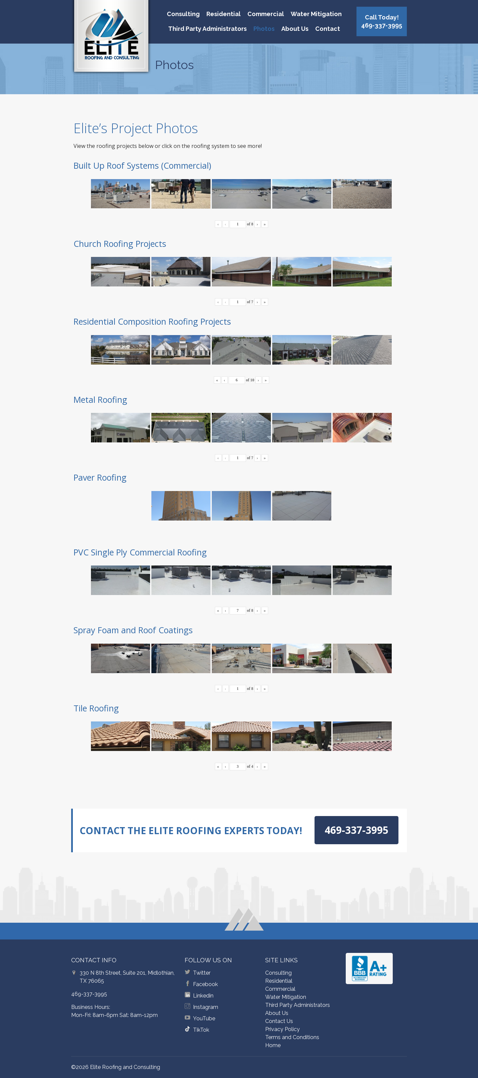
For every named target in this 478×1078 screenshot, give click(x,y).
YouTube (204, 1018)
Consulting (183, 13)
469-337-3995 (89, 994)
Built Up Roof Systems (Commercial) (142, 165)
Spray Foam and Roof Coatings (133, 630)
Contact (327, 28)
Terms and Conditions (292, 1037)
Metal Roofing (100, 399)
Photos (264, 28)
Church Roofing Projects (120, 243)
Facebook (205, 984)
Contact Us (279, 1021)
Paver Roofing (100, 477)
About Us (294, 28)
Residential (223, 13)
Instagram (205, 1007)
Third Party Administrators (207, 28)
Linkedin (203, 995)
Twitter (201, 973)
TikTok (201, 1030)
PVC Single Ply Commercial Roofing (140, 552)
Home (273, 1045)
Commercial (265, 13)
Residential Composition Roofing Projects (152, 321)
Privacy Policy (282, 1029)
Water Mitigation (316, 13)
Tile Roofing (96, 708)
